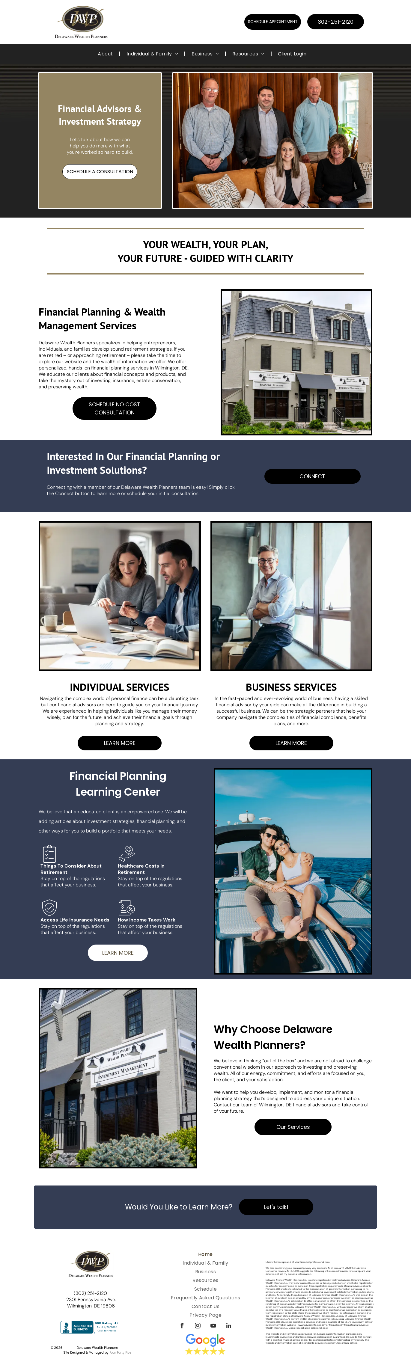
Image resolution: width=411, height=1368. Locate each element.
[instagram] (197, 1326)
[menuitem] (106, 54)
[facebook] (182, 1326)
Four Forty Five (120, 1352)
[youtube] (213, 1326)
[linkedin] (229, 1326)
